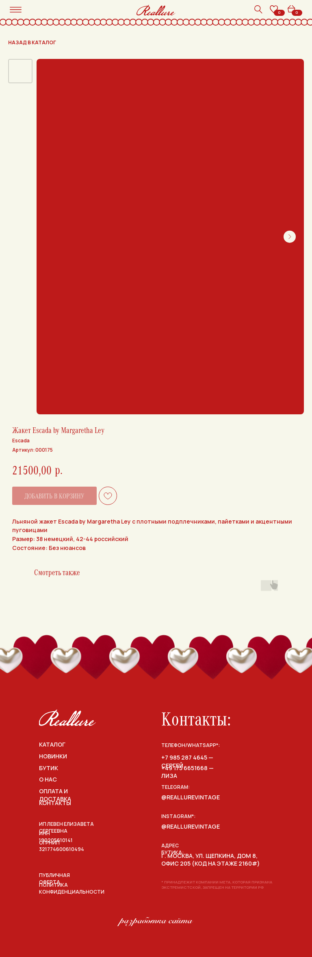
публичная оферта (54, 879)
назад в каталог (32, 42)
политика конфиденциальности (71, 888)
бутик (48, 768)
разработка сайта (156, 920)
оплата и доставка (55, 795)
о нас (48, 779)
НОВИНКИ (53, 756)
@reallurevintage (190, 797)
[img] (67, 718)
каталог (52, 744)
